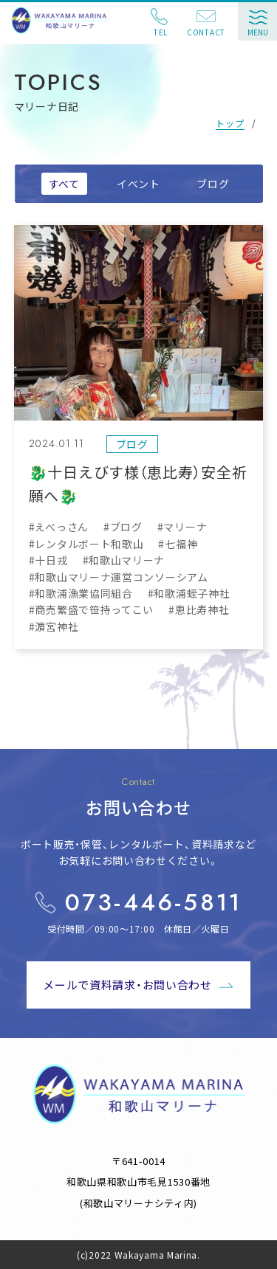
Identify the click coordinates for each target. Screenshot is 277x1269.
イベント (138, 183)
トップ (230, 123)
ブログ (212, 183)
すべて (64, 183)
